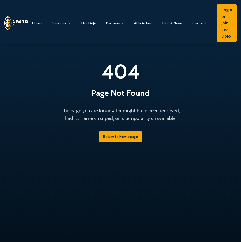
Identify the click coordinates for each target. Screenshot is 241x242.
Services (59, 23)
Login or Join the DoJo (226, 23)
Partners (113, 23)
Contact (199, 23)
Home (37, 23)
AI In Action (143, 23)
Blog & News (172, 23)
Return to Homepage (120, 136)
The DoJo (88, 23)
